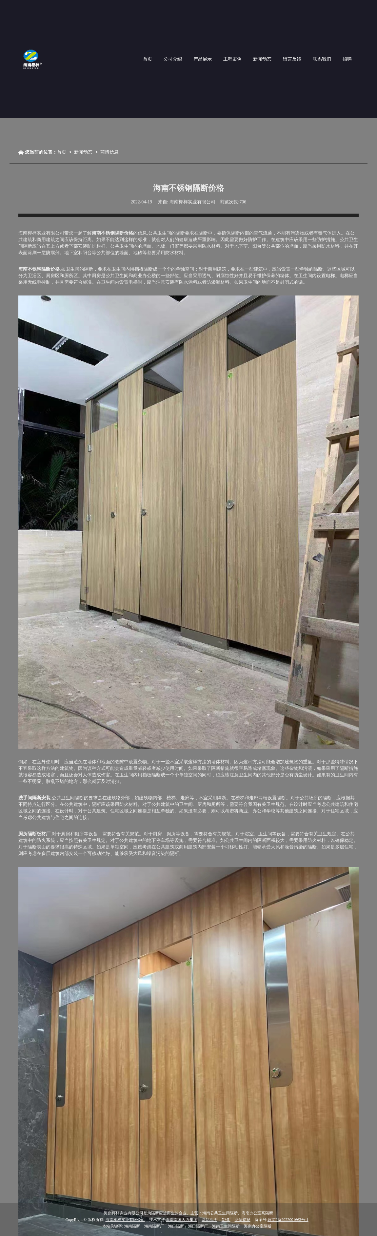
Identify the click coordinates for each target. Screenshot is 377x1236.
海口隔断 (176, 1226)
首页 (61, 152)
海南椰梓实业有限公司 (125, 1219)
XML (226, 1219)
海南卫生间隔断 (226, 1226)
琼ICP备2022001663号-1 (288, 1219)
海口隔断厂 (198, 1226)
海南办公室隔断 (257, 1226)
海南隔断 (132, 1226)
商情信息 (109, 152)
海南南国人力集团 (181, 1219)
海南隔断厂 (154, 1226)
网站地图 (209, 1219)
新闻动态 (83, 152)
